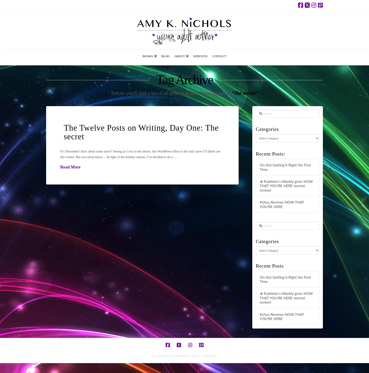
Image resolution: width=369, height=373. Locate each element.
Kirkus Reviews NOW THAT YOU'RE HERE (282, 204)
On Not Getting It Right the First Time (285, 167)
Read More (70, 167)
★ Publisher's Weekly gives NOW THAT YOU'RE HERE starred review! (286, 185)
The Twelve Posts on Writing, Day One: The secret (141, 132)
